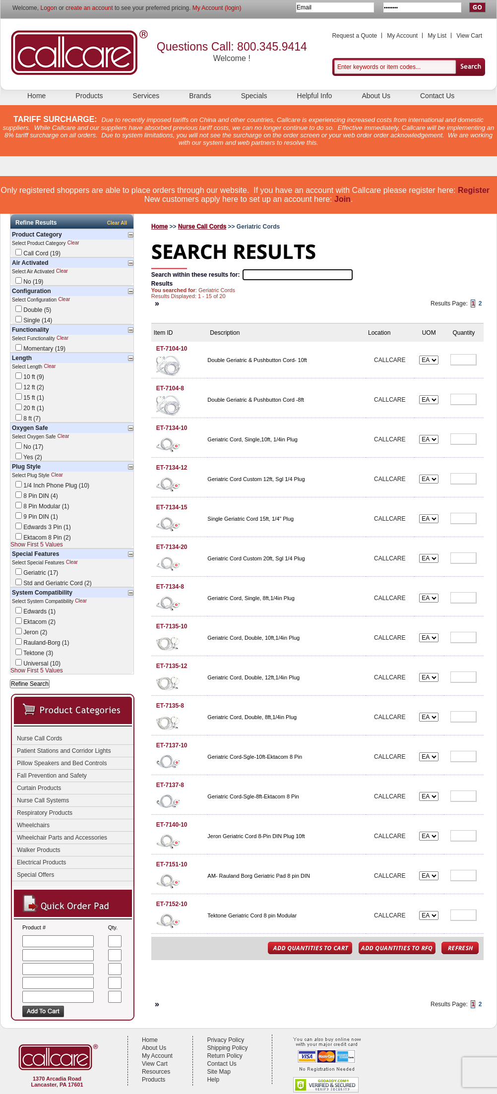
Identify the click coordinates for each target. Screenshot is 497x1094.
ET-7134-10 (171, 428)
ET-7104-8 (170, 388)
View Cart (469, 35)
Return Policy (224, 1055)
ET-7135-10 (171, 626)
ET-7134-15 (171, 507)
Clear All (117, 223)
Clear (73, 243)
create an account (89, 7)
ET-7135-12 (171, 666)
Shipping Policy (227, 1047)
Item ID (163, 332)
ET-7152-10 (171, 904)
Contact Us (437, 96)
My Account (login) (217, 7)
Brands (200, 96)
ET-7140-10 (171, 824)
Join (342, 199)
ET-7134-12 (171, 467)
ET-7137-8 (170, 785)
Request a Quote (354, 35)
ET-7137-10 (171, 745)
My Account (402, 35)
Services (146, 96)
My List (437, 35)
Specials (254, 96)
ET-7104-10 (171, 348)
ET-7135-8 (170, 705)
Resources (156, 1071)
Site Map (218, 1071)
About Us (376, 96)
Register (474, 190)
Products (89, 96)
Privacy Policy (225, 1039)
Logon (48, 7)
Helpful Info (314, 96)
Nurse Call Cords (202, 226)
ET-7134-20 (171, 547)
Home (36, 96)
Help (213, 1079)
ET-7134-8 (170, 586)
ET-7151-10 (171, 864)
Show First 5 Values (36, 544)
